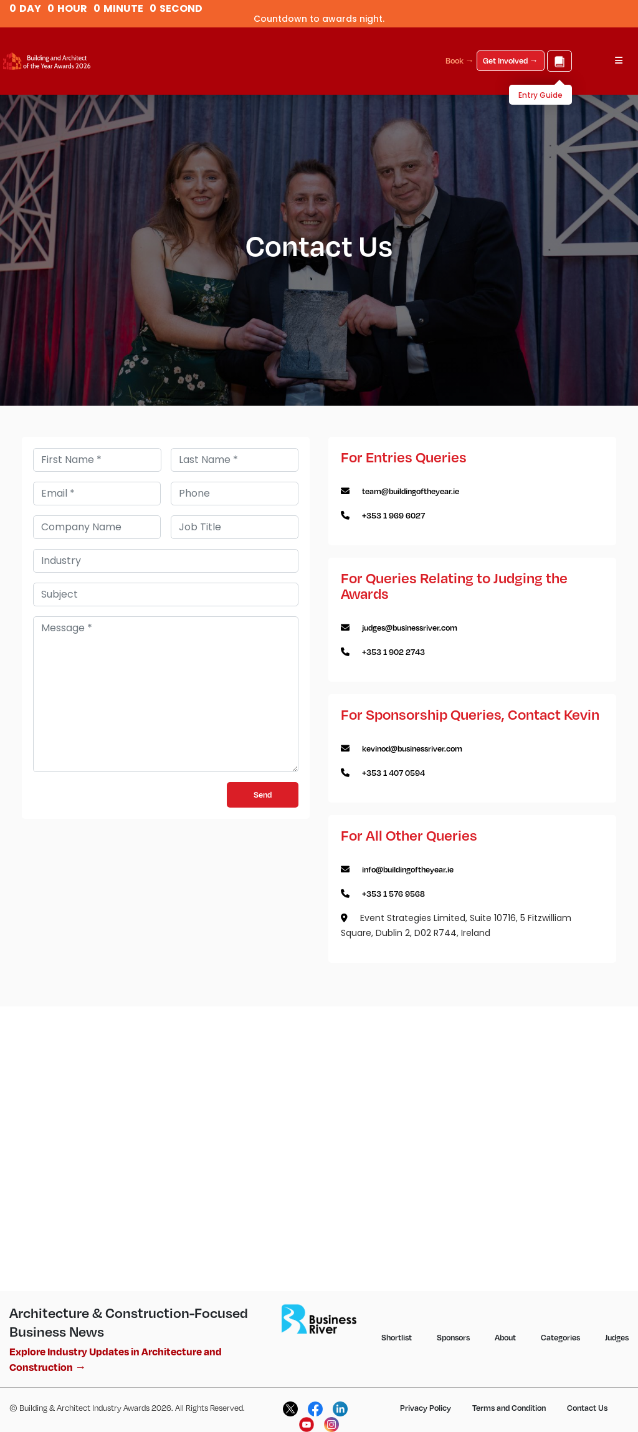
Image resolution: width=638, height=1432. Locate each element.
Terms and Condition (509, 1408)
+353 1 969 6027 (393, 515)
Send (263, 795)
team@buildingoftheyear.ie (410, 491)
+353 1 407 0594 (393, 773)
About (505, 1337)
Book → (459, 60)
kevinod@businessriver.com (412, 748)
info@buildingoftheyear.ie (408, 869)
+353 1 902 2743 (393, 652)
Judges (617, 1337)
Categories (560, 1337)
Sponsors (453, 1337)
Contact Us (587, 1408)
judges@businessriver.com (409, 627)
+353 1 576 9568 (393, 894)
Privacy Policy (425, 1408)
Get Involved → (510, 60)
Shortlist (396, 1337)
